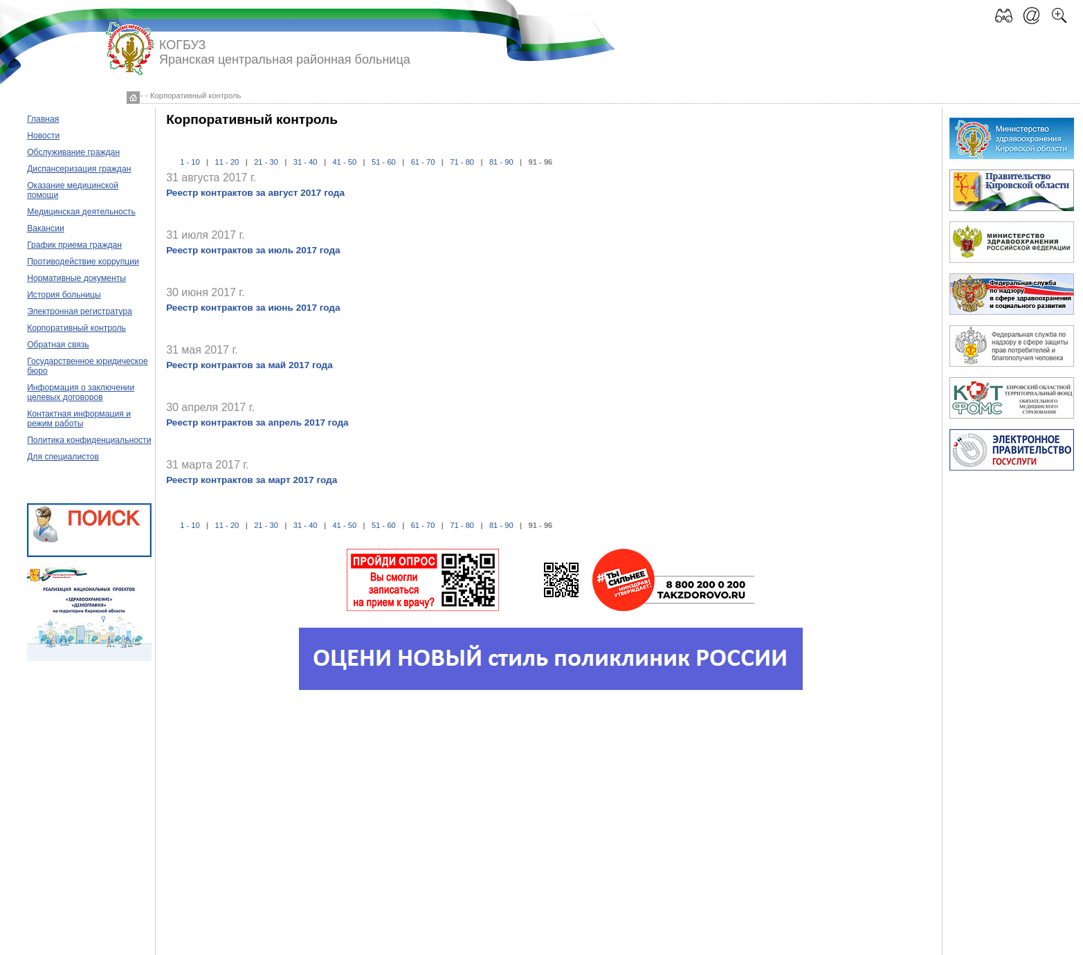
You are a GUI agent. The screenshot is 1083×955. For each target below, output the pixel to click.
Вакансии (45, 228)
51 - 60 (384, 162)
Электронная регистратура (79, 311)
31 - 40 (305, 162)
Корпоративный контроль (76, 328)
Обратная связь (58, 344)
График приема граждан (74, 245)
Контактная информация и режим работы (79, 418)
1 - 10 (190, 162)
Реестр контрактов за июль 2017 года (253, 250)
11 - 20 (227, 162)
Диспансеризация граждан (79, 169)
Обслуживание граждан (73, 152)
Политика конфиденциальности (89, 440)
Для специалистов (63, 457)
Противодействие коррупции (83, 261)
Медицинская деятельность (81, 212)
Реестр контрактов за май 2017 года (249, 365)
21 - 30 (266, 162)
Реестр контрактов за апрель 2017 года (257, 422)
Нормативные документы (76, 278)
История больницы (64, 295)
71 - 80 (462, 162)
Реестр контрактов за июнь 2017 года (253, 307)
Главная (43, 119)
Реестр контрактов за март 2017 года (251, 480)
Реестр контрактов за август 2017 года (255, 193)
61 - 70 (423, 162)
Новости (43, 135)
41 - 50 (344, 162)
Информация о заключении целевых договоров (80, 392)
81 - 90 (501, 162)
